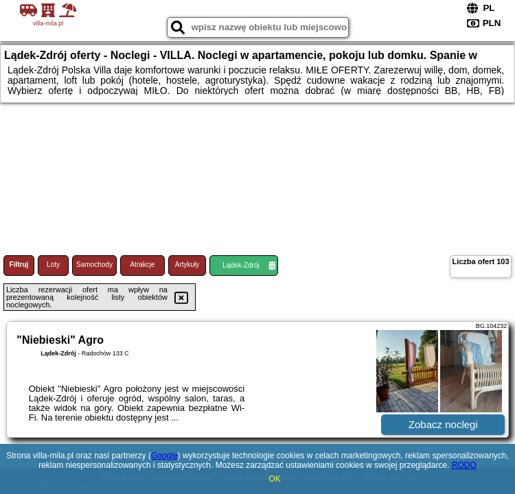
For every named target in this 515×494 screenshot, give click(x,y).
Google (164, 455)
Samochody (94, 264)
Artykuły (187, 264)
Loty (53, 264)
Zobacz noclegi (443, 424)
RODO (464, 465)
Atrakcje (142, 264)
